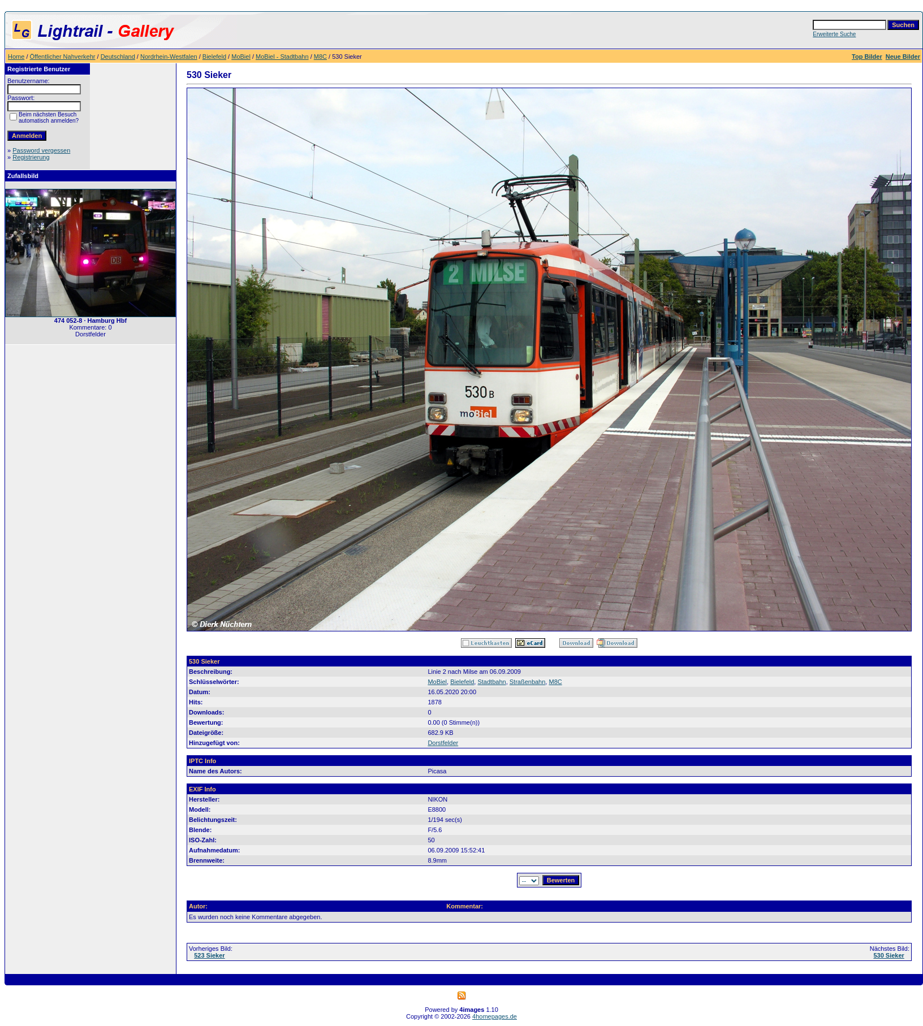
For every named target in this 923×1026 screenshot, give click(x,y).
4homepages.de (494, 1016)
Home (16, 56)
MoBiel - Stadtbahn (282, 56)
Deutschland (118, 56)
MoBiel (241, 56)
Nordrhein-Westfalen (168, 56)
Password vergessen (41, 150)
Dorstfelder (443, 742)
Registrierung (30, 157)
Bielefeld (214, 56)
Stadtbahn (491, 681)
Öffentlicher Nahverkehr (63, 56)
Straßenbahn (528, 681)
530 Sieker (888, 955)
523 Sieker (209, 955)
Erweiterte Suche (834, 34)
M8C (320, 56)
